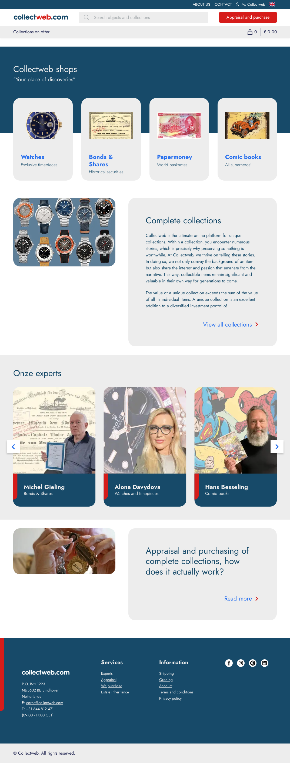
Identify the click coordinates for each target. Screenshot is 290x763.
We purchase (111, 686)
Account (165, 686)
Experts (107, 673)
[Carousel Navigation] (145, 446)
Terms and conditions (176, 692)
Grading (166, 679)
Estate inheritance (115, 692)
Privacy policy (170, 698)
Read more (241, 598)
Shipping (166, 673)
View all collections (231, 324)
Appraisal (108, 679)
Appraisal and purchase (247, 17)
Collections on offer (31, 32)
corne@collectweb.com (44, 702)
